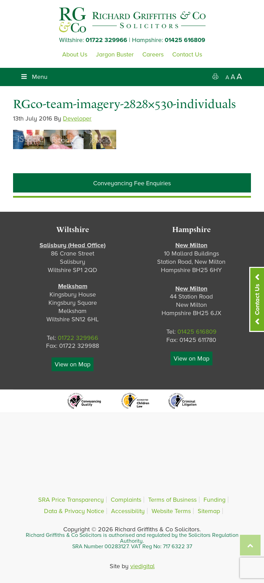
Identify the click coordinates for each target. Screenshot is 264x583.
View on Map (72, 364)
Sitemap (209, 511)
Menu (33, 77)
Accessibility (128, 511)
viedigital (142, 566)
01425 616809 (185, 40)
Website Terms (171, 511)
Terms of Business (172, 500)
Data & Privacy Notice (74, 511)
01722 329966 (106, 40)
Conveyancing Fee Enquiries (132, 183)
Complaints (126, 500)
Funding (215, 500)
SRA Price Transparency (71, 500)
